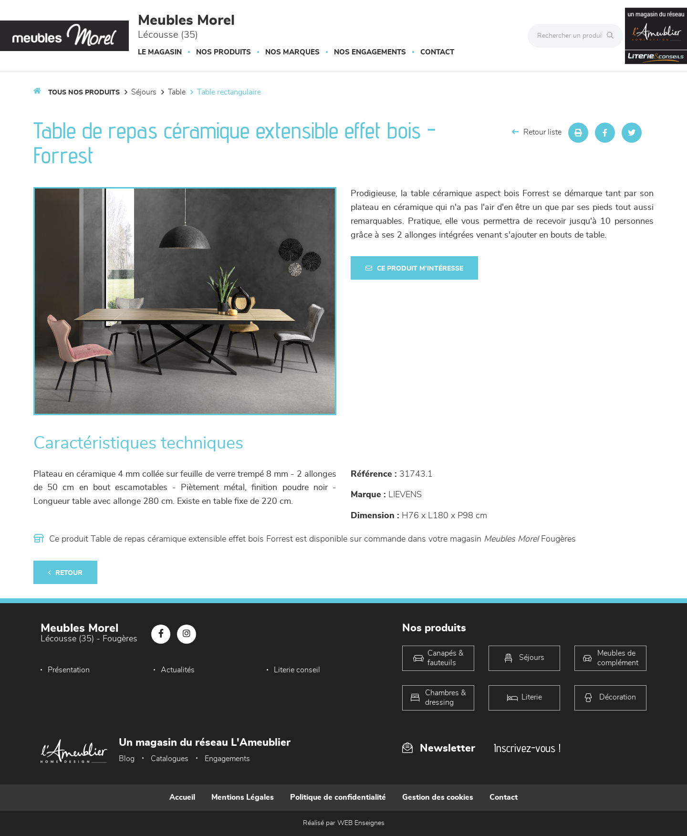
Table (177, 92)
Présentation (69, 670)
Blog (127, 759)
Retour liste (537, 132)
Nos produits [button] (223, 52)
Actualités (178, 670)
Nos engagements (370, 52)
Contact (437, 52)
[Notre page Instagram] (186, 634)
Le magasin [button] (160, 52)
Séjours (143, 92)
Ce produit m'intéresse (414, 268)
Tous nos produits (84, 92)
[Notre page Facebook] (160, 634)
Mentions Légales (242, 797)
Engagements (227, 759)
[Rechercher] (612, 36)
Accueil (182, 797)
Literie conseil (297, 670)
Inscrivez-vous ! (527, 748)
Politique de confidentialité (338, 797)
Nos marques (292, 52)
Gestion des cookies (437, 797)
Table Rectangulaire (229, 92)
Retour (65, 572)
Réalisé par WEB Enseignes (344, 823)
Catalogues (169, 759)
